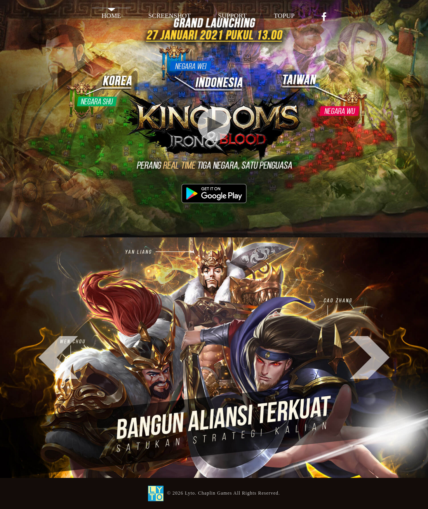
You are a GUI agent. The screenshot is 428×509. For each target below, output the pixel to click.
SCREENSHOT (169, 15)
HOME (111, 15)
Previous (58, 357)
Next (370, 357)
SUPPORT (232, 15)
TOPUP (284, 15)
